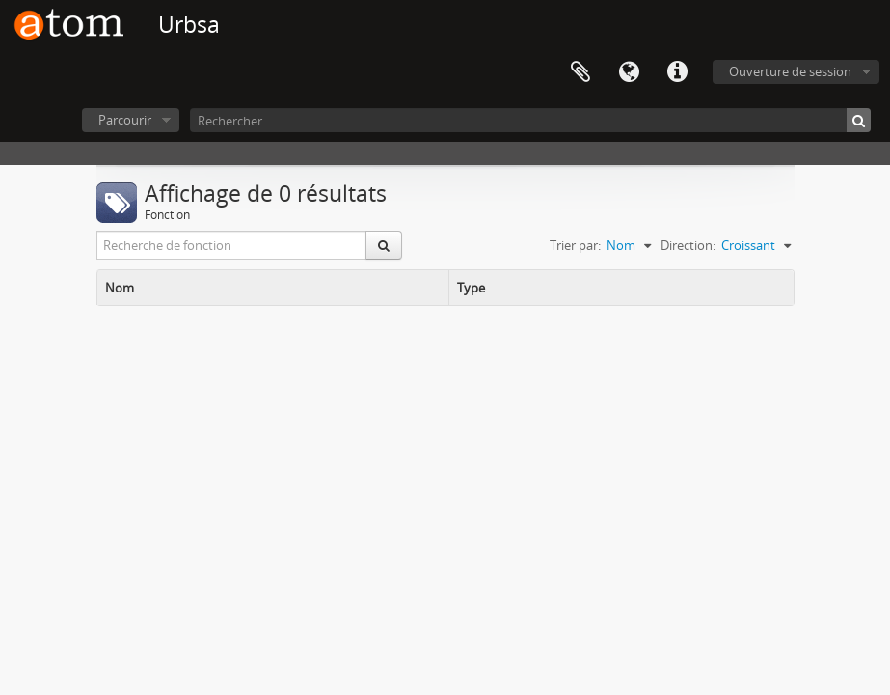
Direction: (688, 245)
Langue (629, 72)
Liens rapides (677, 72)
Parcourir (124, 119)
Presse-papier (580, 72)
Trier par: (575, 245)
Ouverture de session (790, 71)
